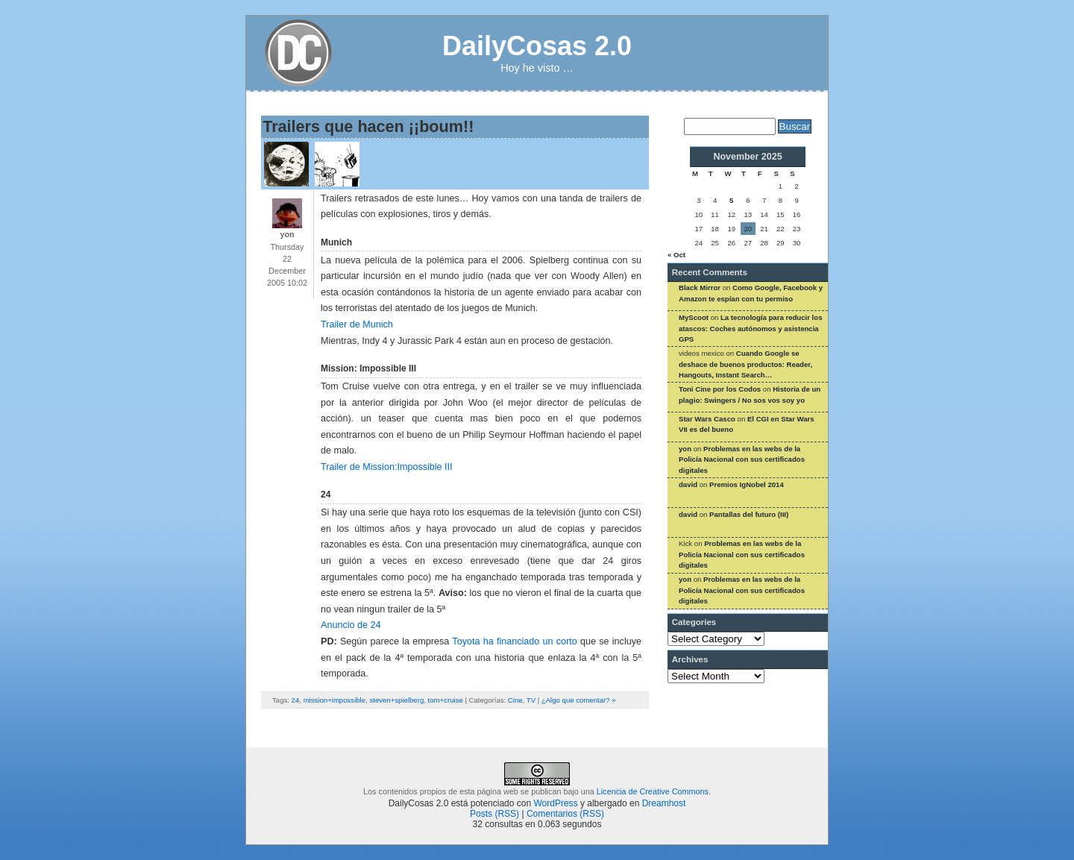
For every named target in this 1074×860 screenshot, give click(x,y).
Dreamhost (664, 803)
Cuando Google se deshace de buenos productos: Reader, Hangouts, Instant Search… (745, 364)
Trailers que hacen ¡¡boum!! (368, 126)
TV (531, 700)
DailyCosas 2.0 (537, 46)
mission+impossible (334, 700)
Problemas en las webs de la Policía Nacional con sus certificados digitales (742, 459)
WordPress (555, 803)
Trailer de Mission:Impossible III (387, 467)
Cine (515, 700)
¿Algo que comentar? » (578, 700)
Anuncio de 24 (351, 625)
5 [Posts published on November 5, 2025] (731, 200)
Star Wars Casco (707, 419)
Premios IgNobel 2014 (746, 484)
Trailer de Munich (357, 324)
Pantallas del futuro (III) (748, 514)
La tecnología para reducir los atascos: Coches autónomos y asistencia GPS (750, 328)
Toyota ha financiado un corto (514, 641)
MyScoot (694, 317)
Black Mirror (699, 287)
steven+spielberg (396, 700)
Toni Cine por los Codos (720, 389)
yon (685, 449)
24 (296, 700)
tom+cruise (445, 700)
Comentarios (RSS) (565, 814)
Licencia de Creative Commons (653, 791)
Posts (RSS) (494, 814)
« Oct (676, 255)
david (688, 484)
